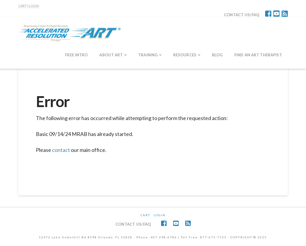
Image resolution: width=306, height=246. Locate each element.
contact (61, 150)
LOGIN (34, 6)
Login (159, 215)
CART (22, 6)
